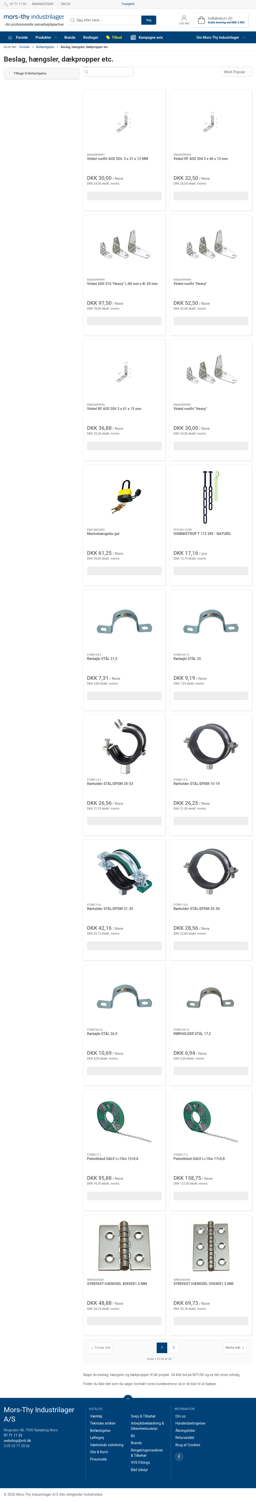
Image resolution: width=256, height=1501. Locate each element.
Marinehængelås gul (103, 534)
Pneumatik (98, 1459)
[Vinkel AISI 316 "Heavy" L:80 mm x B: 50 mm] (124, 247)
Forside (24, 47)
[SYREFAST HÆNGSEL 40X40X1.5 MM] (124, 1247)
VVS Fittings (140, 1463)
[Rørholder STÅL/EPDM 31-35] (124, 872)
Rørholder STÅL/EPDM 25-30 (197, 909)
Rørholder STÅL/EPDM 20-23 (110, 784)
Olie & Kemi (99, 1452)
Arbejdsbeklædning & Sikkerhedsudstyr (147, 1426)
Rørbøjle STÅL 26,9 (102, 1034)
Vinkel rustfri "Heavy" (190, 284)
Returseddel (184, 1438)
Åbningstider (42, 4)
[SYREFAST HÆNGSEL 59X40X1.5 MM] (211, 1247)
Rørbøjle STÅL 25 (187, 659)
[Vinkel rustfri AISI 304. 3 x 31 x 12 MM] (124, 122)
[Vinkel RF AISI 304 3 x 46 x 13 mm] (211, 122)
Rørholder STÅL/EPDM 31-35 (110, 909)
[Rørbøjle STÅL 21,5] (124, 622)
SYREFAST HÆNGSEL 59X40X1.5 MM (203, 1284)
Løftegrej (97, 1438)
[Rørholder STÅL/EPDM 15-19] (211, 747)
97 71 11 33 (13, 1435)
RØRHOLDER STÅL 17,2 (192, 1034)
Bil (133, 1436)
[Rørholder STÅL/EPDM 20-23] (124, 747)
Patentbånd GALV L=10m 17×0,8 (199, 1159)
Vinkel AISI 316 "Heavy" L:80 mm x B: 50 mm (122, 284)
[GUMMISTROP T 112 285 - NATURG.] (211, 497)
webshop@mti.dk (17, 1441)
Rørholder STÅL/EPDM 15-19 (197, 784)
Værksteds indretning (106, 1445)
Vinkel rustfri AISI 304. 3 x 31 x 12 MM (117, 159)
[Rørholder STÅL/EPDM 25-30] (211, 872)
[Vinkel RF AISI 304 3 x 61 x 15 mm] (124, 372)
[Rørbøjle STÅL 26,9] (124, 997)
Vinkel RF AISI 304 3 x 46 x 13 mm (201, 159)
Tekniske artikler (103, 1423)
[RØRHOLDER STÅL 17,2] (211, 997)
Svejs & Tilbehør (143, 1416)
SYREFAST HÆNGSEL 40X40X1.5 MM (117, 1284)
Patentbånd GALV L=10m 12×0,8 (112, 1159)
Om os (65, 4)
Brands (136, 1443)
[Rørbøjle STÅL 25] (211, 622)
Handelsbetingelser (190, 1423)
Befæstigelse (45, 47)
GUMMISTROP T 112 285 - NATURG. (202, 534)
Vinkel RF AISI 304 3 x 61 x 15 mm (114, 409)
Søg (148, 20)
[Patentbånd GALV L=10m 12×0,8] (124, 1122)
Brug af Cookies (187, 1445)
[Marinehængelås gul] (124, 497)
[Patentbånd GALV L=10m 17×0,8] (211, 1122)
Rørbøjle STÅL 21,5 (102, 659)
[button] (46, 37)
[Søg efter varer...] (112, 72)
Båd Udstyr (139, 1470)
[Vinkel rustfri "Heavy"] (211, 247)
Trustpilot (128, 4)
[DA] (34, 20)
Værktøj (96, 1416)
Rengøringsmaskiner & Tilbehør (147, 1452)
